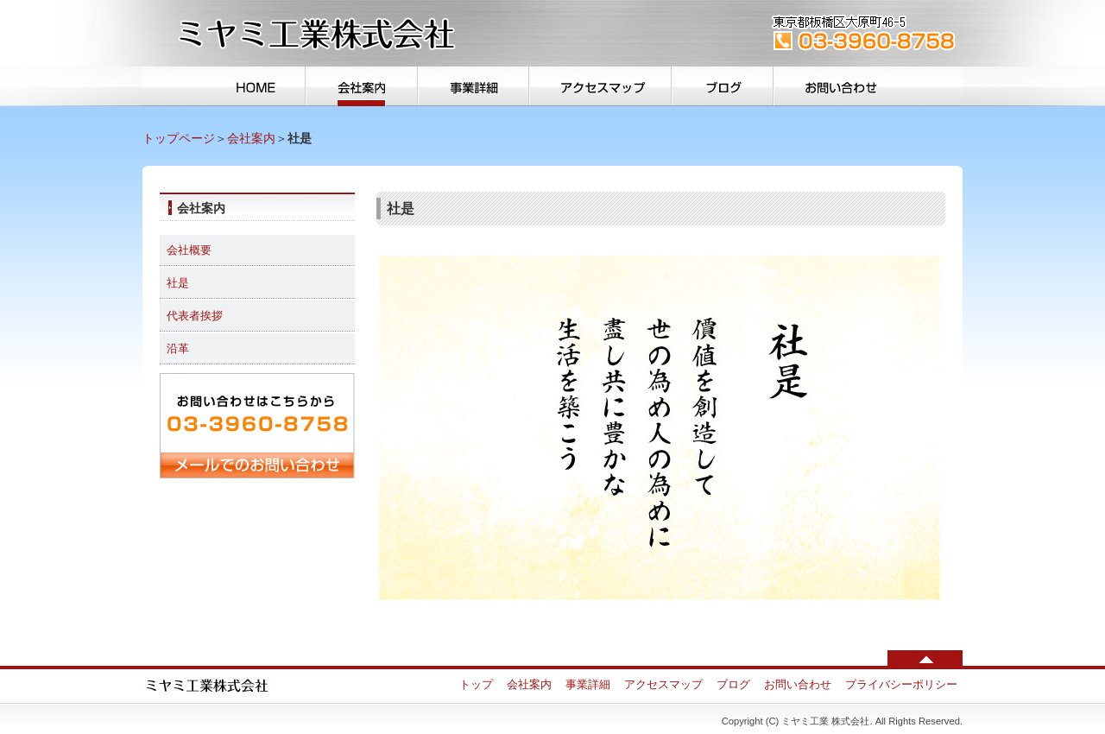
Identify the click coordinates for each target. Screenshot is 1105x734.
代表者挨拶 (195, 315)
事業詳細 (472, 86)
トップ (224, 86)
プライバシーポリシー (901, 684)
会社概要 (189, 250)
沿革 (178, 348)
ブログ (722, 86)
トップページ (178, 138)
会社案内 (361, 86)
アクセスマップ (600, 86)
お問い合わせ (867, 86)
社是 (178, 282)
